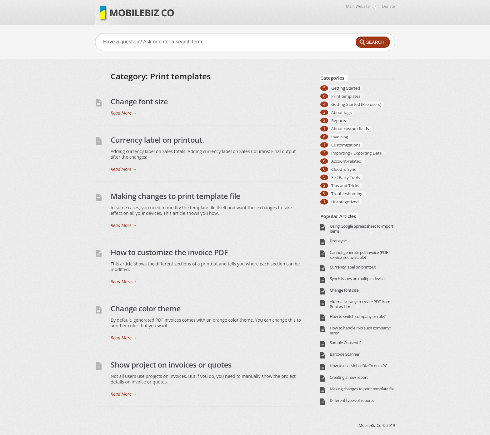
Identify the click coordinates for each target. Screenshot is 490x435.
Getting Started (345, 88)
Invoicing (339, 137)
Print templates (345, 96)
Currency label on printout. (157, 140)
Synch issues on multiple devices (358, 278)
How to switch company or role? (357, 316)
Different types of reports (351, 400)
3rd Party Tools (345, 177)
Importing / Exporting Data (356, 153)
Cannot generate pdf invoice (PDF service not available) (359, 255)
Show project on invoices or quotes (171, 364)
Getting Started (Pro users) (356, 104)
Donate (388, 6)
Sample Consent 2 (345, 342)
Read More (124, 113)
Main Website (358, 6)
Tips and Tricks (345, 185)
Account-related (346, 161)
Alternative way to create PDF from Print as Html (360, 304)
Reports (338, 120)
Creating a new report (349, 377)
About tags (341, 112)
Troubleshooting (346, 193)
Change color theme (146, 308)
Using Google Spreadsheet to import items (361, 228)
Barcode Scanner (344, 354)
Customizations (345, 145)
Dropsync (338, 241)
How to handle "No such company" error (360, 330)
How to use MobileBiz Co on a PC (358, 365)
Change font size (139, 101)
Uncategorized (345, 202)
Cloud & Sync (343, 169)
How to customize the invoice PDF (169, 252)
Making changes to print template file (175, 196)
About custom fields (350, 128)
